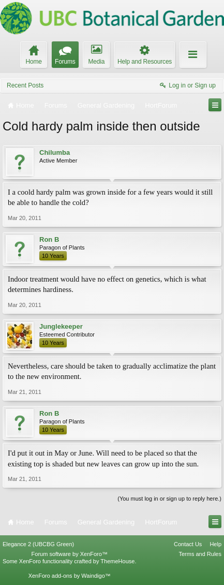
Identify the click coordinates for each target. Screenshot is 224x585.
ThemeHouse (117, 561)
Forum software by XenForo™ (70, 554)
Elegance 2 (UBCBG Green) (38, 544)
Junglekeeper (61, 326)
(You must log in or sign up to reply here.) (169, 498)
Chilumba (54, 152)
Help (215, 544)
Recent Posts (25, 85)
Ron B (49, 239)
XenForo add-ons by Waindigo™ (69, 576)
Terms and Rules (199, 554)
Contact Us (188, 544)
